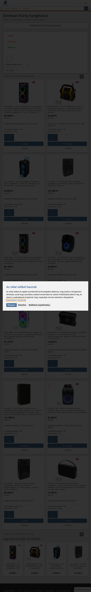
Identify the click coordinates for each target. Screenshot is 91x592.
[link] (16, 300)
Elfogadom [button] (11, 305)
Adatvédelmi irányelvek (16, 300)
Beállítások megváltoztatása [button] (39, 305)
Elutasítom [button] (22, 305)
